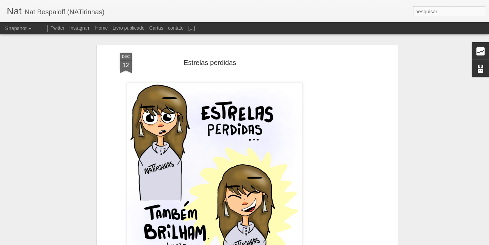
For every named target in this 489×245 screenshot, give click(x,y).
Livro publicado (128, 28)
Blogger (271, 241)
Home (101, 28)
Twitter (58, 28)
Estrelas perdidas (210, 52)
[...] (191, 28)
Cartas (156, 28)
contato (176, 28)
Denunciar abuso (294, 241)
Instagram (79, 28)
